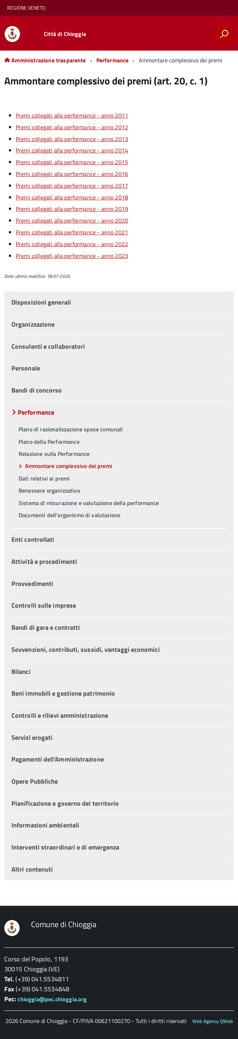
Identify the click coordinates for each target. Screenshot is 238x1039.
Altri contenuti (32, 869)
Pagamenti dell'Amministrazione (57, 759)
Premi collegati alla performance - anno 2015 (72, 162)
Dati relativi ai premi (44, 478)
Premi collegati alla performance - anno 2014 (72, 150)
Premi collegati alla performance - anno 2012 (72, 127)
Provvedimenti (32, 583)
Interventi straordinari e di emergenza (65, 847)
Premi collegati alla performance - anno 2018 (72, 197)
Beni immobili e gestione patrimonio (63, 693)
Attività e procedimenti (44, 561)
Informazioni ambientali (45, 825)
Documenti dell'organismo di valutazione (69, 515)
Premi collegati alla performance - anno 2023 (72, 255)
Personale (25, 368)
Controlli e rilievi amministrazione (59, 715)
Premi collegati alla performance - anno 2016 (72, 174)
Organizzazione (33, 324)
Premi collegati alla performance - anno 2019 (72, 208)
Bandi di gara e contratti (45, 627)
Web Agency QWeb (212, 1021)
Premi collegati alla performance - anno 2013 (72, 139)
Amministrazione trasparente (45, 60)
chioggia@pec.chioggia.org (52, 999)
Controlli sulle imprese (43, 605)
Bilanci (21, 671)
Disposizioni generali (41, 302)
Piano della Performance (49, 441)
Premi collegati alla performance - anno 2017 (72, 185)
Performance (112, 60)
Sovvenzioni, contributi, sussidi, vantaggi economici (85, 649)
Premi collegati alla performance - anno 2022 (72, 244)
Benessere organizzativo (49, 490)
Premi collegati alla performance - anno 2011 (72, 115)
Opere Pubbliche (34, 781)
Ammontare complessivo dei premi (68, 466)
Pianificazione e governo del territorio (65, 803)
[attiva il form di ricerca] (224, 33)
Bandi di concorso (36, 390)
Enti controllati (32, 539)
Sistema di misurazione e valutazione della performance (89, 503)
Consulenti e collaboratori (48, 346)
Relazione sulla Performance (54, 454)
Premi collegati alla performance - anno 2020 (72, 220)
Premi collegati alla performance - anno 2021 (72, 232)
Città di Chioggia (65, 34)
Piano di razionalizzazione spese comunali (71, 429)
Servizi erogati (31, 737)
